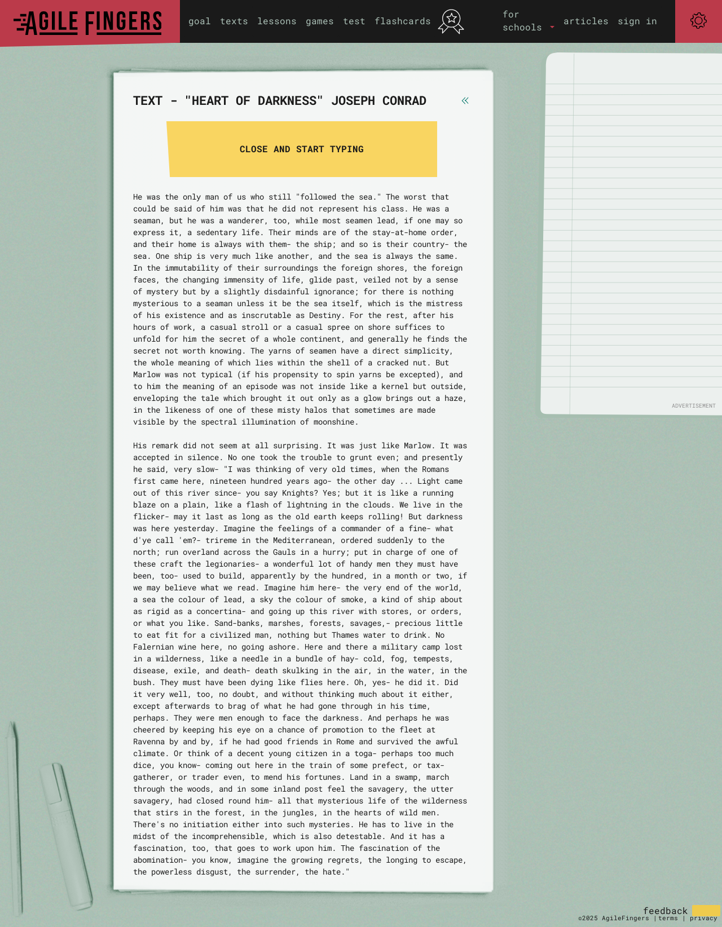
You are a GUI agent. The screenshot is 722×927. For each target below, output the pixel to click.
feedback (665, 910)
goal (199, 21)
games (320, 21)
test (354, 21)
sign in (637, 21)
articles (586, 21)
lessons (277, 21)
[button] (528, 20)
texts (234, 21)
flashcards (403, 21)
